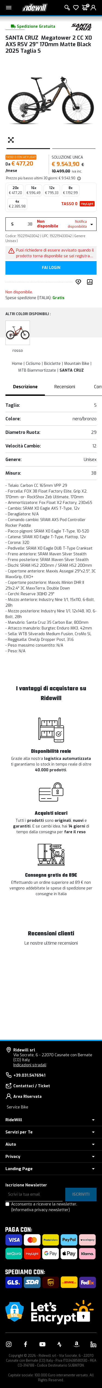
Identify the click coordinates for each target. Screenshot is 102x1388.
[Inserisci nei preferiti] (79, 282)
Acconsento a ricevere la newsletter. (44, 1207)
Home (17, 363)
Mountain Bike (76, 363)
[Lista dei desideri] (76, 7)
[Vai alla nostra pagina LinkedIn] (93, 1344)
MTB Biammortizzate (37, 370)
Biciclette (52, 363)
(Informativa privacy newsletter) (40, 1209)
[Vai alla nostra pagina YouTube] (42, 1344)
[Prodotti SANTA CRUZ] (82, 26)
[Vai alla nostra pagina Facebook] (25, 1344)
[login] (93, 7)
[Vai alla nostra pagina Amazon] (76, 1344)
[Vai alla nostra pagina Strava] (59, 1344)
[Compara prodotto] (91, 282)
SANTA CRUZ (72, 370)
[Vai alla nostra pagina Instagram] (8, 1344)
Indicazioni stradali (29, 1065)
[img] (78, 178)
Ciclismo (33, 363)
